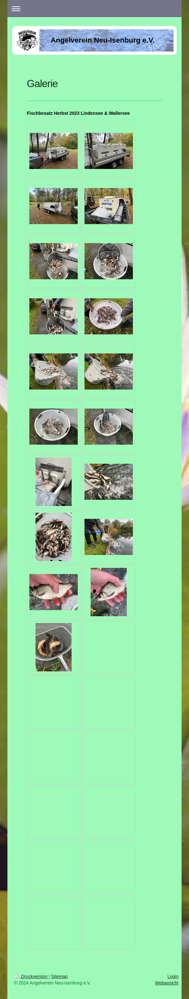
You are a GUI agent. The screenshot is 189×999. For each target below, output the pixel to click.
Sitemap (59, 976)
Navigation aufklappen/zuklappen (94, 8)
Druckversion (31, 976)
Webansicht (167, 982)
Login (172, 976)
